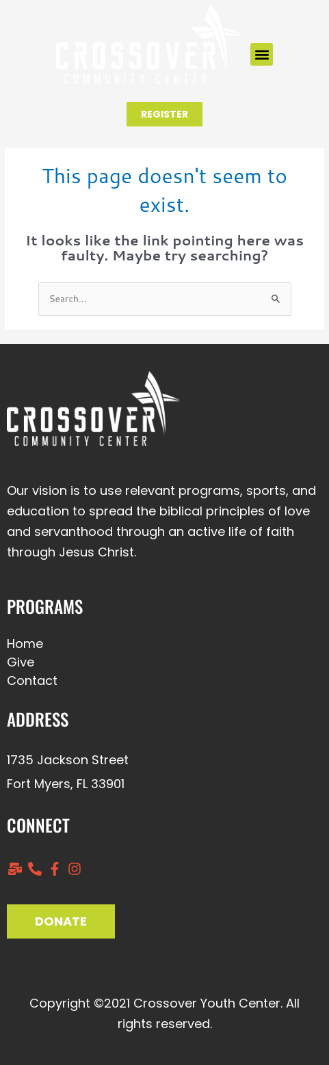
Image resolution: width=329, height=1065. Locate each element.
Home (25, 643)
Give (20, 662)
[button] (261, 54)
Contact (32, 680)
